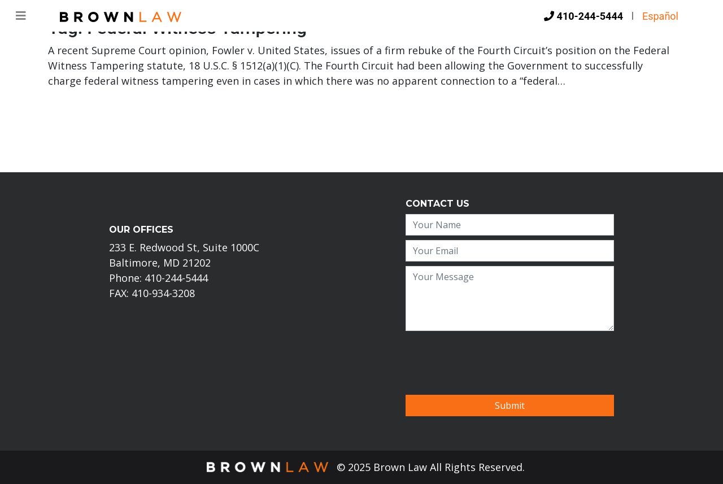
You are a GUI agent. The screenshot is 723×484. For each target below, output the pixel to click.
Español (660, 16)
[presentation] (491, 357)
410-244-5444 (583, 16)
